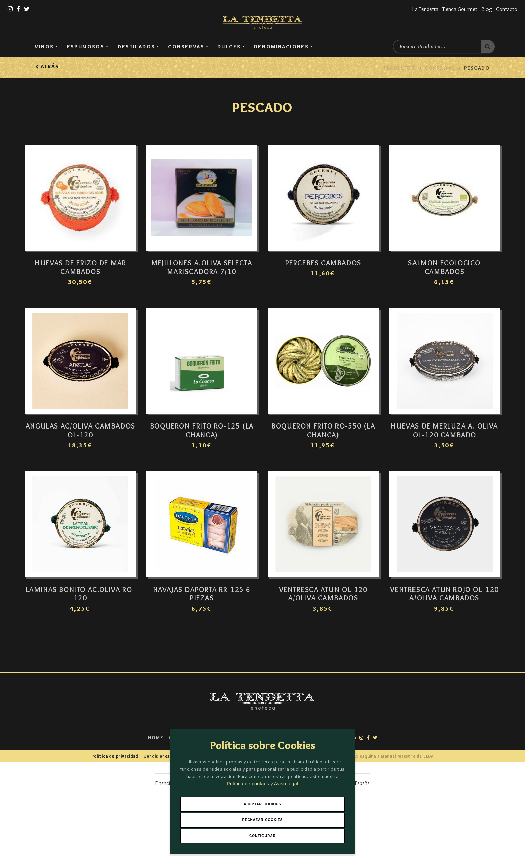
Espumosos (86, 46)
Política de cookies (249, 782)
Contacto (506, 8)
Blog (485, 8)
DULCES (229, 46)
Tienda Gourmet (457, 8)
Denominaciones (281, 46)
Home (153, 746)
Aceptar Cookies (262, 803)
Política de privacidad (116, 764)
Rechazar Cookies (262, 819)
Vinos (44, 46)
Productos (399, 68)
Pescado (477, 68)
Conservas (186, 46)
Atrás (47, 66)
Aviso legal (286, 782)
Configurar (262, 836)
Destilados (136, 46)
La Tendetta (421, 8)
